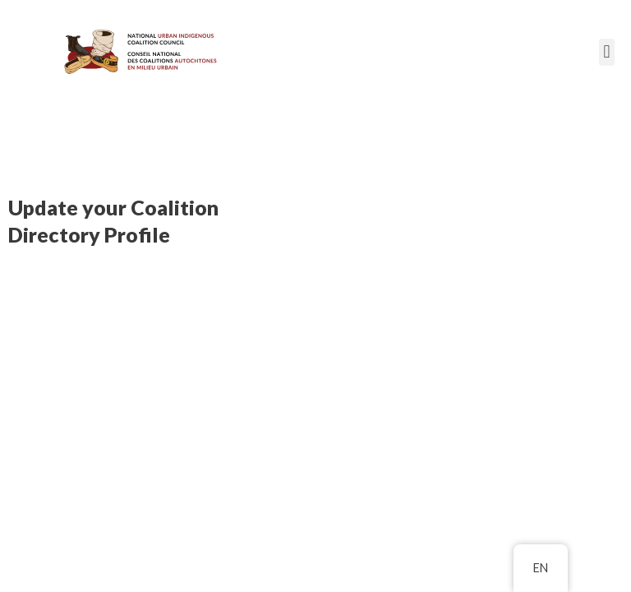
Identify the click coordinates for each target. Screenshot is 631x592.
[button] (607, 52)
